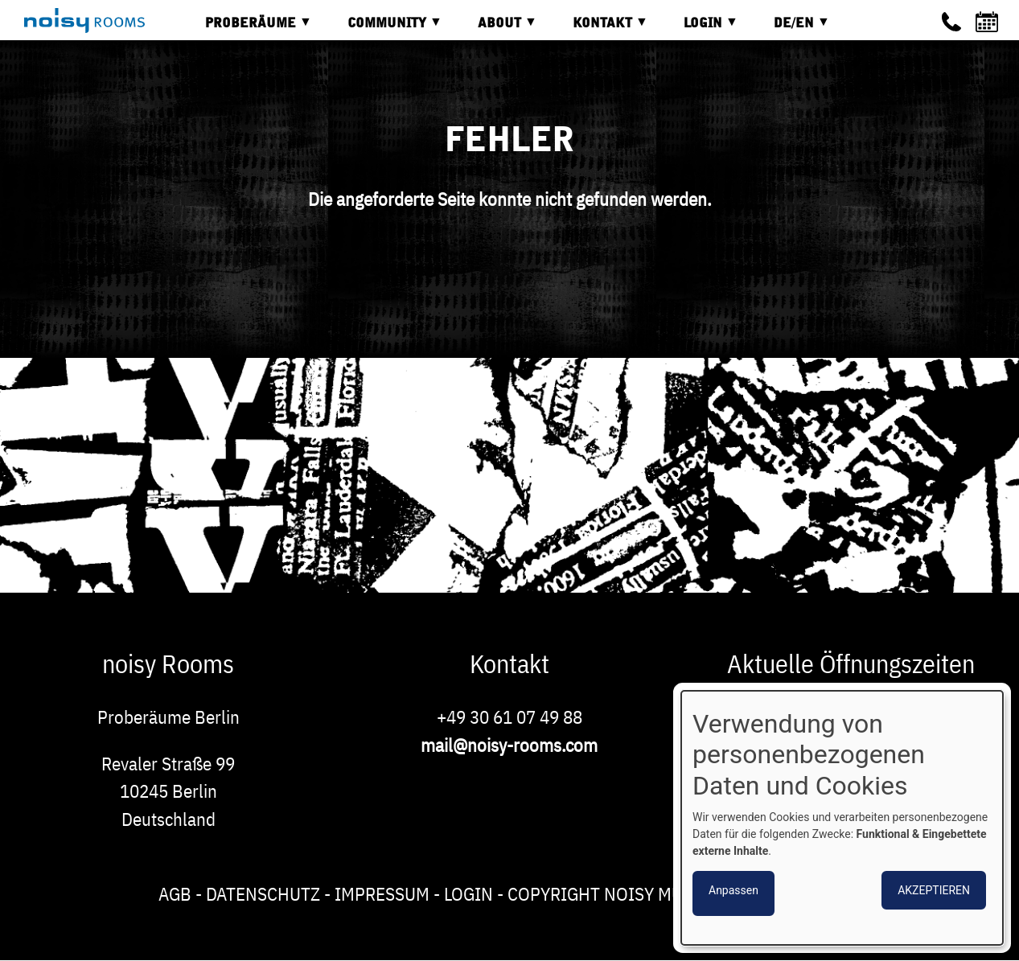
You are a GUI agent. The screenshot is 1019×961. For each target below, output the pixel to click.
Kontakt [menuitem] (598, 28)
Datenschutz (263, 893)
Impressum (382, 893)
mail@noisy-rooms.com (509, 745)
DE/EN (790, 28)
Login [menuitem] (698, 28)
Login (468, 893)
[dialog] (842, 818)
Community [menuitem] (382, 28)
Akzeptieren (934, 890)
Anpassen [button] (733, 890)
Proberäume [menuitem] (246, 28)
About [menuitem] (495, 28)
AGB (174, 893)
